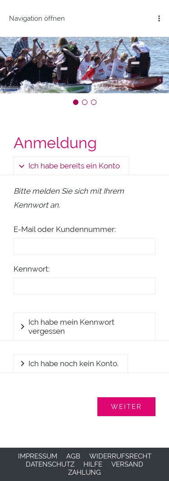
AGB (73, 456)
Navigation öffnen (37, 18)
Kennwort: (32, 268)
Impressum (37, 456)
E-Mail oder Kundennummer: (65, 229)
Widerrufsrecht (120, 456)
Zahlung (84, 472)
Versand (127, 464)
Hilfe (92, 464)
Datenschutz (50, 464)
